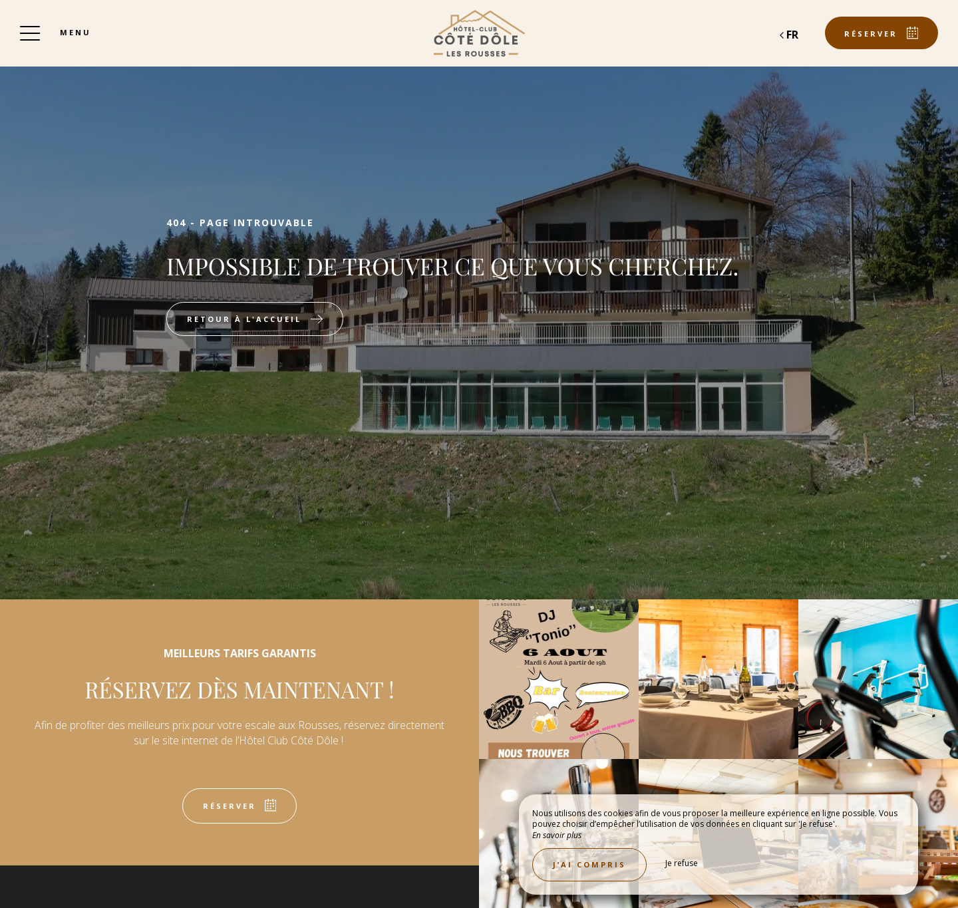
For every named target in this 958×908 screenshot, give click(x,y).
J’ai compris (589, 864)
